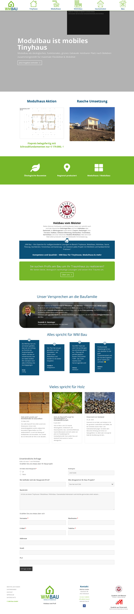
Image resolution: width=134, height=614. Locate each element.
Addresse (23, 538)
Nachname (73, 518)
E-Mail (23, 528)
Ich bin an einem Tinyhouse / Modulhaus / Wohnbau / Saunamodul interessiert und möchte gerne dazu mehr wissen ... (67, 501)
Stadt (22, 548)
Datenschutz (11, 597)
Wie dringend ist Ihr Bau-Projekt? (81, 480)
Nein (24, 474)
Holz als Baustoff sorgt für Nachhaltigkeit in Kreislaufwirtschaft (64, 418)
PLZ (21, 558)
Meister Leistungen (13, 587)
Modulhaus (56, 9)
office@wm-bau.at (84, 599)
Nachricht (24, 490)
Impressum (10, 595)
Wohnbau (78, 9)
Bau (123, 9)
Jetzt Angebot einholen (28, 63)
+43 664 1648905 (84, 597)
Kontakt (10, 592)
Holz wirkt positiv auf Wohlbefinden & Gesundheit (31, 418)
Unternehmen (11, 589)
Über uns (66, 274)
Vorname (24, 518)
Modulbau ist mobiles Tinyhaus (53, 44)
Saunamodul (100, 9)
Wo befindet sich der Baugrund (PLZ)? (35, 480)
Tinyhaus (33, 9)
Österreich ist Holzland (95, 417)
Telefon (72, 528)
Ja (23, 471)
